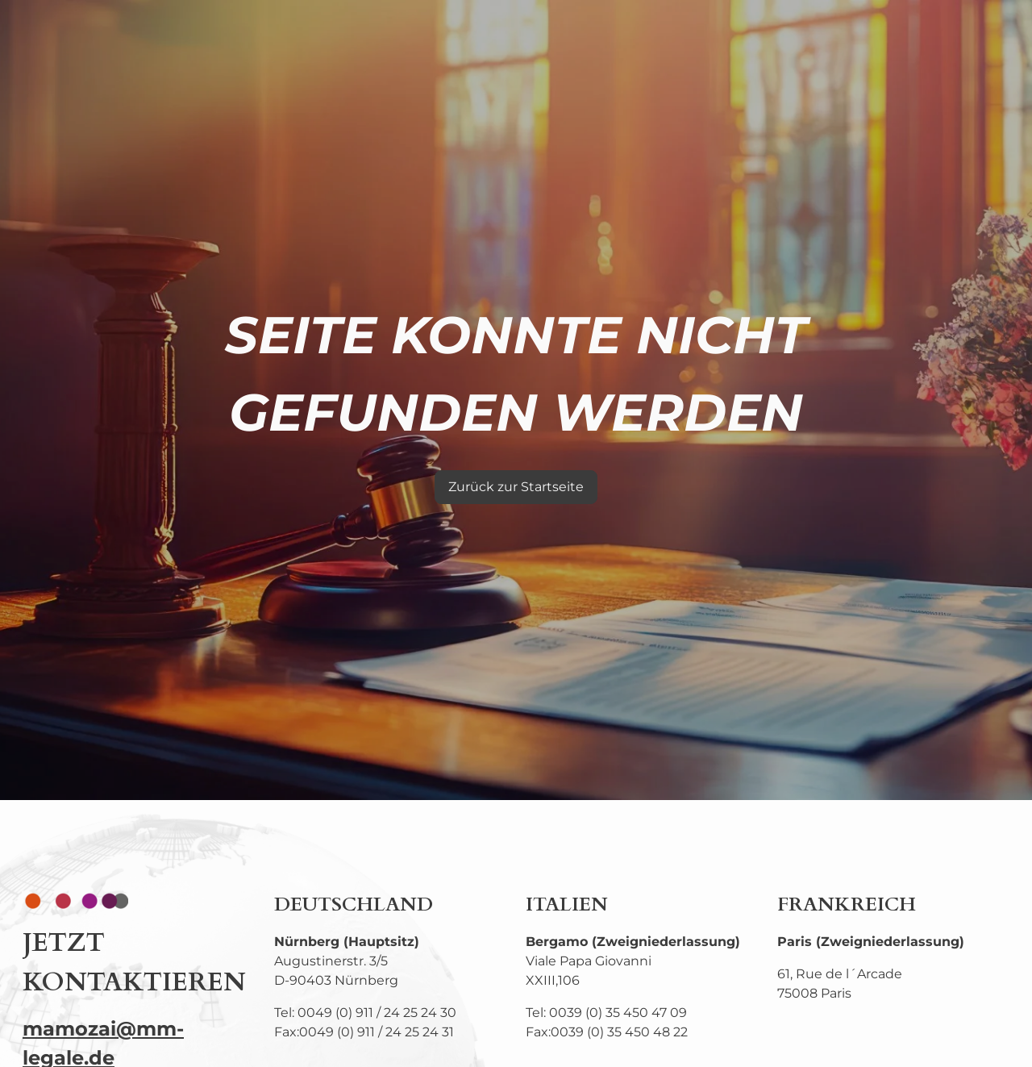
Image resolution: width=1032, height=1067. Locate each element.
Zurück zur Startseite (516, 486)
